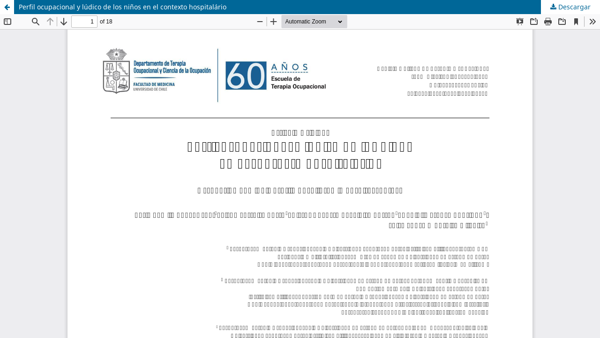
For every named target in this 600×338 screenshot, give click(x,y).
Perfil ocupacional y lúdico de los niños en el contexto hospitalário (122, 6)
